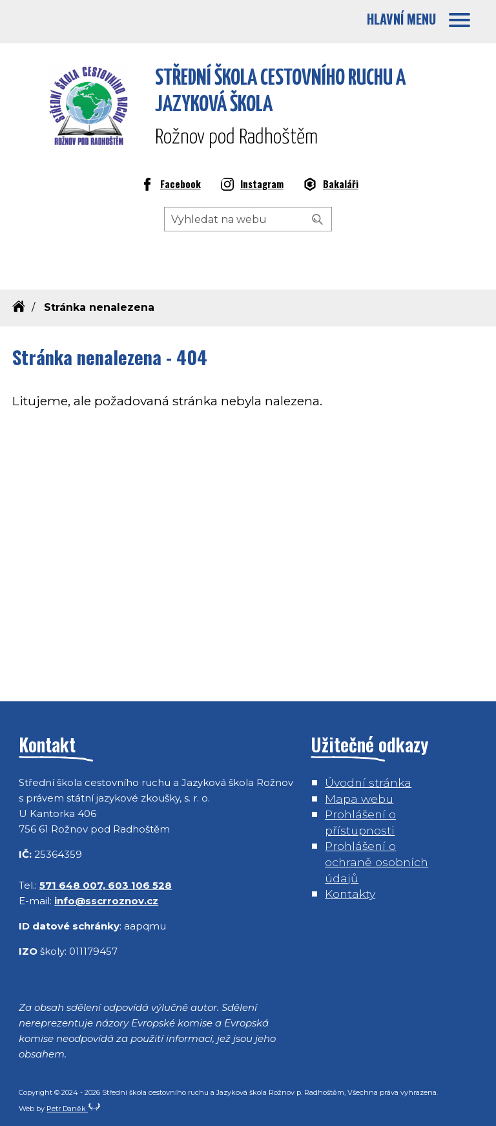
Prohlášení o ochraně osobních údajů (376, 861)
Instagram (252, 185)
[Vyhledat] (317, 219)
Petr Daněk (73, 1108)
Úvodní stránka (368, 782)
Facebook (171, 185)
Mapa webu (359, 798)
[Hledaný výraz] (248, 219)
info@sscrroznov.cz (106, 901)
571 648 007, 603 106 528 (105, 885)
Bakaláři (331, 185)
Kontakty (350, 893)
